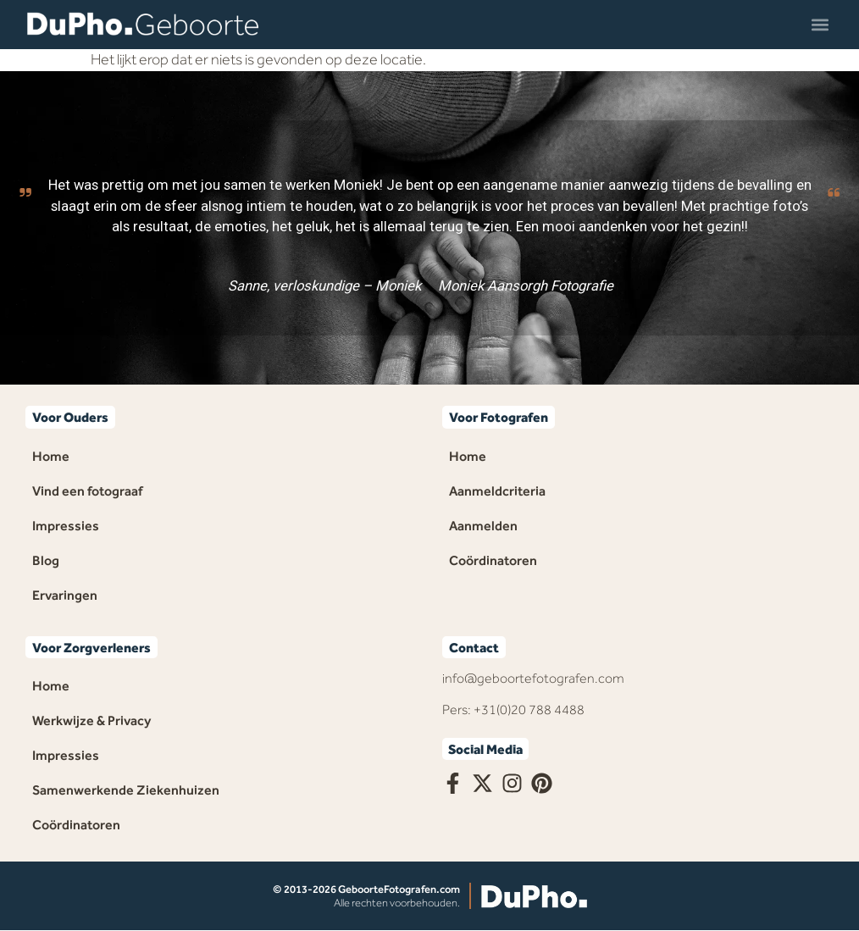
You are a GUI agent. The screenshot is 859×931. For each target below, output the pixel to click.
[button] (820, 24)
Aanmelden (483, 526)
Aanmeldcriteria (497, 491)
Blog (45, 560)
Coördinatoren (493, 560)
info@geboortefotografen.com (533, 678)
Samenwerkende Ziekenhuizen (125, 790)
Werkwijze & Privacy (91, 720)
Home (50, 456)
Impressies (65, 526)
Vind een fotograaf (87, 491)
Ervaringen (64, 595)
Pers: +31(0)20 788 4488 (513, 709)
